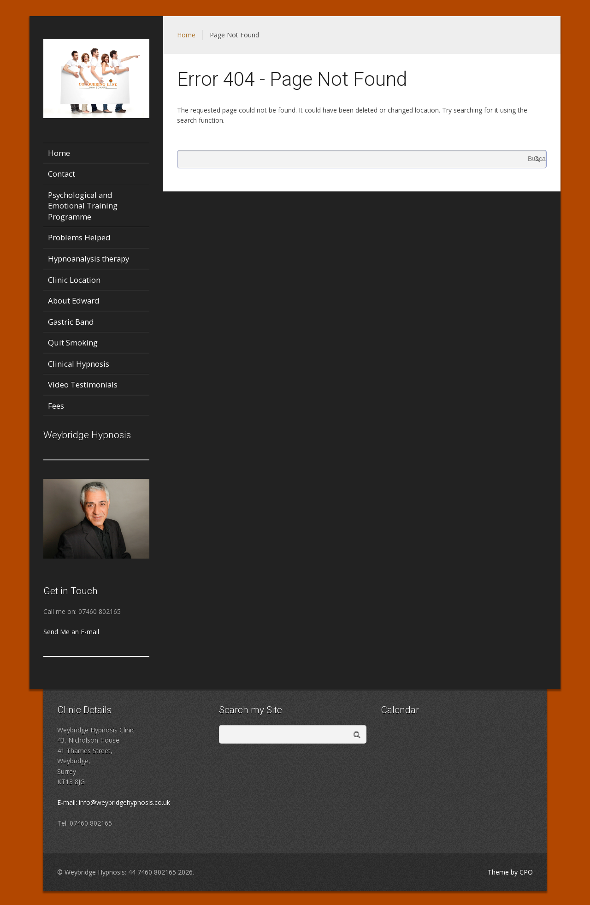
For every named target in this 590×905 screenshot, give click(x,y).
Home (186, 34)
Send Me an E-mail (71, 631)
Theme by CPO (510, 872)
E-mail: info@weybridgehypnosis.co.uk (113, 802)
